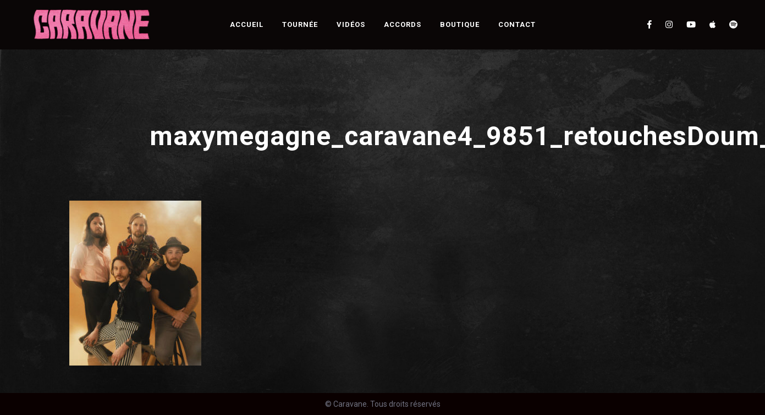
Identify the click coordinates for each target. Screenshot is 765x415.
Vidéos (351, 24)
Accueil (246, 24)
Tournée (300, 24)
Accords (402, 24)
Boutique (460, 24)
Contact (517, 24)
